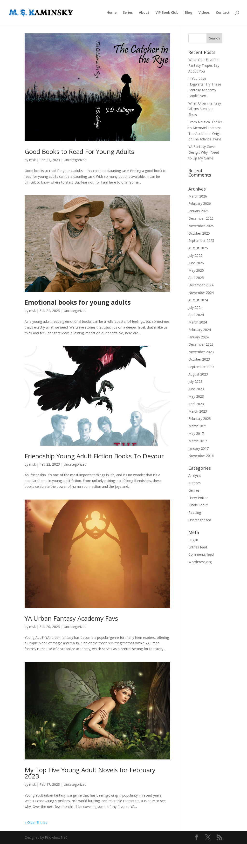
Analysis (194, 475)
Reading (194, 512)
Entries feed (197, 547)
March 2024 (197, 322)
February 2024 (199, 329)
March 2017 (197, 441)
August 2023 (198, 374)
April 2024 (196, 314)
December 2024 (200, 285)
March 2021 (197, 426)
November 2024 (201, 292)
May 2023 (196, 396)
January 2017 (198, 448)
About (144, 13)
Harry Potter (198, 497)
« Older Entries (36, 822)
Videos (204, 13)
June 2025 (196, 263)
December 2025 (200, 218)
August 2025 (198, 248)
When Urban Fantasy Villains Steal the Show (204, 109)
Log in (193, 539)
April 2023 (196, 404)
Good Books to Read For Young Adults (79, 151)
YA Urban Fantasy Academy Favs (71, 618)
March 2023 (197, 411)
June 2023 (196, 389)
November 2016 (201, 455)
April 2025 (196, 277)
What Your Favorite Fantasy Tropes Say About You (203, 65)
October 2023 (199, 359)
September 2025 (201, 240)
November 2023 (201, 351)
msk (32, 160)
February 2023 (199, 418)
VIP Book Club (167, 13)
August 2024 (198, 300)
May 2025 (196, 270)
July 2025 (195, 255)
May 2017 (196, 433)
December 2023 (200, 344)
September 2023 (201, 366)
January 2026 (198, 211)
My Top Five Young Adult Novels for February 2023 (90, 772)
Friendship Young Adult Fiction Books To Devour (94, 456)
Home (112, 13)
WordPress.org (200, 562)
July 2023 (195, 381)
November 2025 (201, 226)
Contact (223, 13)
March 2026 (197, 196)
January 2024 (198, 337)
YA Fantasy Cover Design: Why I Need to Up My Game (203, 152)
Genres (193, 490)
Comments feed (201, 554)
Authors (194, 483)
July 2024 (195, 307)
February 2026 (199, 203)
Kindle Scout (198, 505)
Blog (188, 13)
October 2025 (199, 233)
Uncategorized (75, 160)
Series (128, 13)
